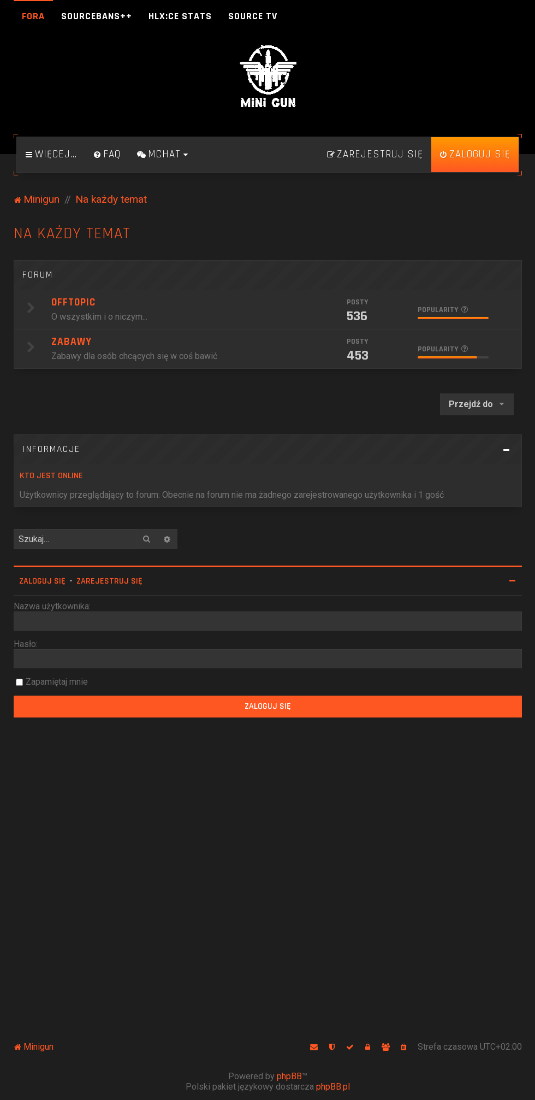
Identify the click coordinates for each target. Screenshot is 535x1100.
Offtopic (73, 302)
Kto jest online (51, 475)
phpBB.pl (333, 1086)
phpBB (289, 1076)
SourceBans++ (96, 16)
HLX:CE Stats (180, 16)
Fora (33, 16)
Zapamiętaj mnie (57, 682)
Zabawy (71, 342)
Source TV (252, 16)
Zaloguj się (42, 581)
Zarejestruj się (109, 581)
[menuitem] (107, 154)
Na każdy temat (72, 233)
